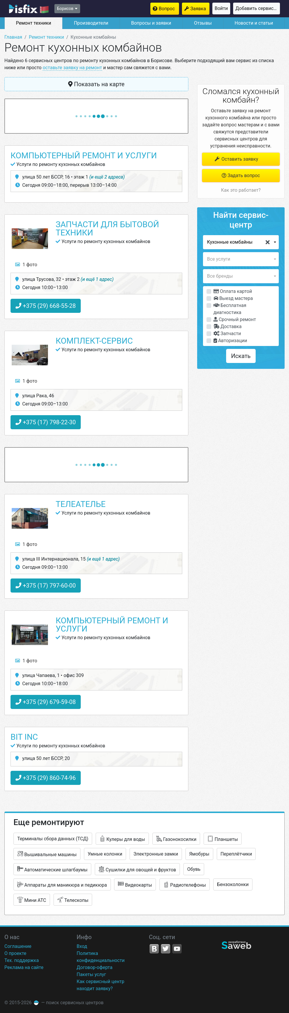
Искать (241, 355)
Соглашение (17, 946)
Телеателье (81, 504)
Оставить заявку (236, 159)
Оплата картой (233, 291)
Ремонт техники (33, 23)
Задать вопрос (241, 175)
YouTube (177, 948)
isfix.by (29, 8)
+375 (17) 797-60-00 (46, 585)
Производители (91, 23)
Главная (13, 37)
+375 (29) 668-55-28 (46, 305)
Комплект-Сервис (94, 341)
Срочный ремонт (235, 319)
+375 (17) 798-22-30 (46, 422)
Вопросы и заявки (151, 23)
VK (154, 948)
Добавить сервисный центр (257, 8)
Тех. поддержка (21, 960)
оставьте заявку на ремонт (72, 67)
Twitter (165, 948)
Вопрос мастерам (169, 8)
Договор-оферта (94, 967)
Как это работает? (241, 190)
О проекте (15, 953)
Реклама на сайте (23, 967)
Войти (221, 8)
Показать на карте (96, 84)
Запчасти (227, 333)
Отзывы (203, 23)
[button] (241, 242)
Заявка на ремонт (199, 8)
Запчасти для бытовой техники (107, 228)
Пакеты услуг (91, 974)
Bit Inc (24, 737)
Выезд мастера (233, 298)
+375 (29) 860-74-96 (46, 777)
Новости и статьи (254, 23)
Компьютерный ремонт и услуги (84, 155)
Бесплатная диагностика (230, 309)
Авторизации (230, 340)
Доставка (228, 326)
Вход (82, 946)
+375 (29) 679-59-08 (46, 701)
